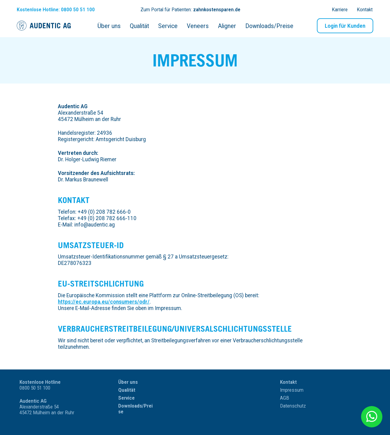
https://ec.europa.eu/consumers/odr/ (104, 301)
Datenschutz (293, 406)
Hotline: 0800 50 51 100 (56, 9)
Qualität (126, 390)
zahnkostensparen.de (216, 9)
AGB (284, 398)
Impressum (291, 390)
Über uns (128, 382)
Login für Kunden (345, 26)
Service (126, 398)
